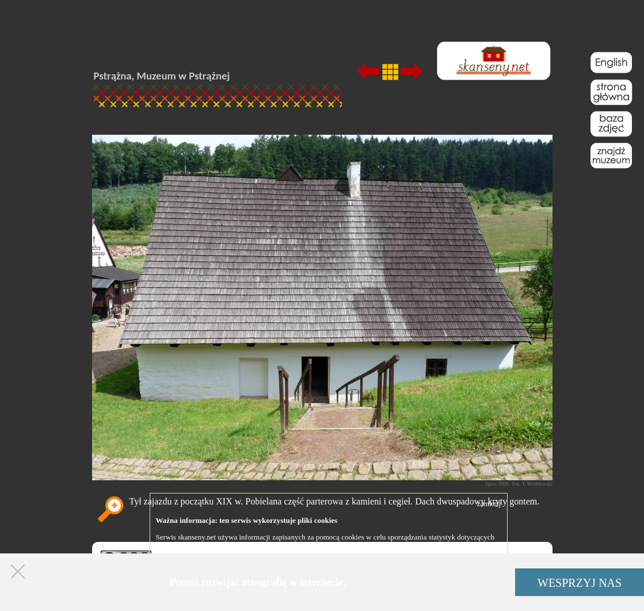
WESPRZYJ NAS (580, 582)
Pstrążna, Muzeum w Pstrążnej (162, 75)
